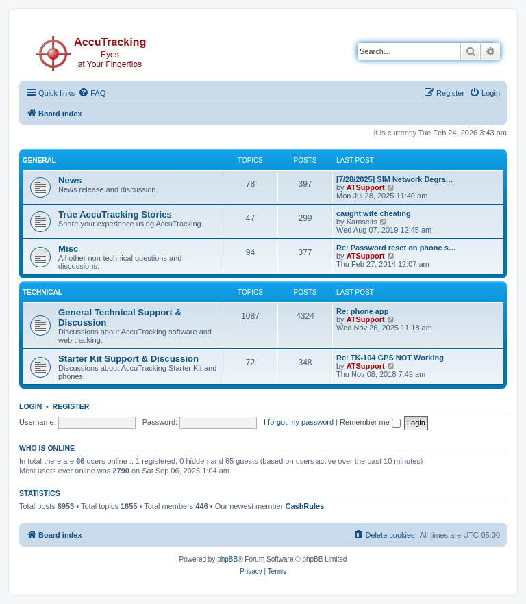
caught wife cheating (373, 213)
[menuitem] (91, 93)
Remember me (370, 422)
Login (30, 406)
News (70, 180)
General (39, 160)
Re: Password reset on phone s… (396, 248)
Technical (42, 292)
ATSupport (366, 187)
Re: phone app (362, 311)
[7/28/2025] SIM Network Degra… (394, 179)
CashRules (304, 506)
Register (71, 406)
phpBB (227, 559)
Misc (68, 249)
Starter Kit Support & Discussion (128, 359)
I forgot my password (299, 422)
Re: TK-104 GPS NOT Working (390, 358)
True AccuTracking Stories (115, 214)
